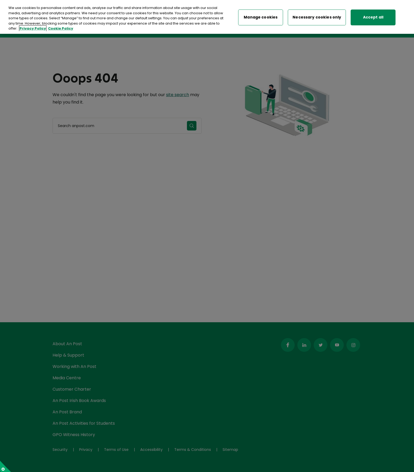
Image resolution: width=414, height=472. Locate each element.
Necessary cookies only (317, 16)
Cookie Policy (60, 27)
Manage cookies (260, 16)
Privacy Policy (33, 27)
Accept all (373, 16)
